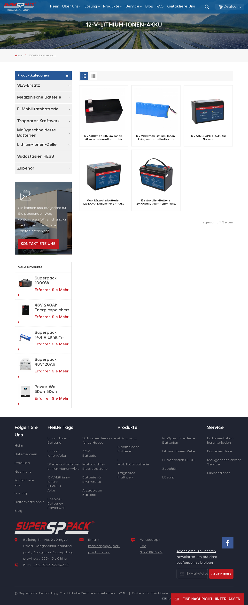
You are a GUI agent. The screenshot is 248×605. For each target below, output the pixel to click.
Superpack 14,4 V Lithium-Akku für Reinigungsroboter (52, 335)
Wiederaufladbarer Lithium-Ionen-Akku (63, 466)
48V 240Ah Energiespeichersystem (52, 308)
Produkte (111, 6)
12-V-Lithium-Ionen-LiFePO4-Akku (58, 484)
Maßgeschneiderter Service (224, 462)
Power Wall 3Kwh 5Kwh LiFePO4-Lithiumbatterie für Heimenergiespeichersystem (52, 389)
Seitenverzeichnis (29, 502)
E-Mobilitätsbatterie (38, 109)
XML (122, 593)
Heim (54, 6)
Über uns (70, 6)
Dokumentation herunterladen (220, 440)
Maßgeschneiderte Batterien (36, 133)
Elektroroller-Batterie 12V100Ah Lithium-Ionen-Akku (156, 202)
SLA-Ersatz (28, 86)
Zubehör (25, 169)
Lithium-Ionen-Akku (56, 453)
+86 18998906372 (151, 549)
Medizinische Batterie (39, 98)
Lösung (91, 6)
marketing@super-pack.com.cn (104, 549)
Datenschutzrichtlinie (150, 593)
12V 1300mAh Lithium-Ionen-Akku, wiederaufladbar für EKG (104, 138)
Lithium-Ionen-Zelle (37, 145)
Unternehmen (26, 454)
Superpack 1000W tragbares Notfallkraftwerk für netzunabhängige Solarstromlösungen (52, 281)
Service (132, 6)
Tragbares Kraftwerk (38, 121)
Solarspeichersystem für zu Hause (100, 440)
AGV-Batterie (89, 453)
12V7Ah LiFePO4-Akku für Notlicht (208, 138)
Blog (149, 6)
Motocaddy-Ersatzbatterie (95, 466)
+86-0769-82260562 (51, 565)
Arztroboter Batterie (92, 493)
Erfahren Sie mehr (43, 292)
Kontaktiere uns (181, 6)
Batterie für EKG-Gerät (91, 480)
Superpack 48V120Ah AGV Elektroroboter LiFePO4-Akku (50, 362)
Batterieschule (219, 451)
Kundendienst (218, 473)
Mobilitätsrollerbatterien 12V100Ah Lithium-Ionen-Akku (103, 202)
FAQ (159, 6)
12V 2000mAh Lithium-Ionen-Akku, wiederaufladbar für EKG (156, 138)
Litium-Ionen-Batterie (58, 440)
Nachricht (23, 471)
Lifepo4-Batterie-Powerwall (56, 504)
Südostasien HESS (35, 157)
